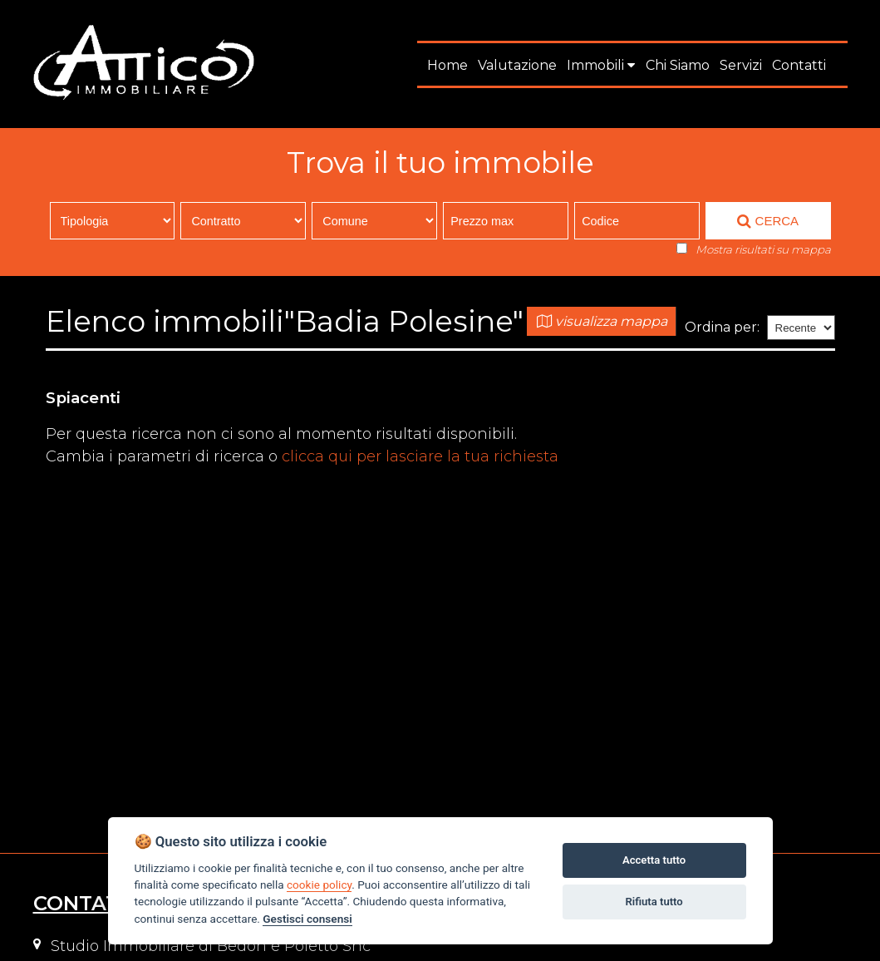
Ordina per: (722, 327)
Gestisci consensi (307, 918)
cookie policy (319, 884)
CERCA (768, 221)
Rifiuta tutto (653, 901)
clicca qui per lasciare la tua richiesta (420, 456)
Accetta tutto (654, 860)
